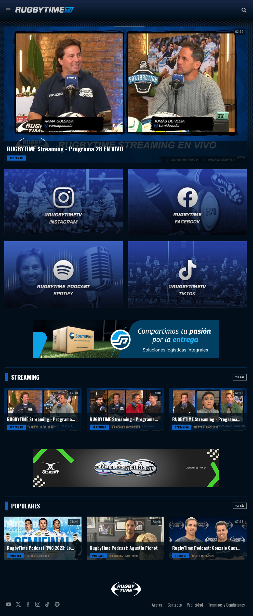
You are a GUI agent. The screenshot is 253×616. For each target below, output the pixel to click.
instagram (38, 606)
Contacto (175, 605)
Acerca (157, 605)
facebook (28, 606)
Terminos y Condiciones (226, 605)
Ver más (239, 377)
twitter (19, 606)
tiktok (48, 606)
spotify (58, 606)
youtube (9, 606)
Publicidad (195, 605)
